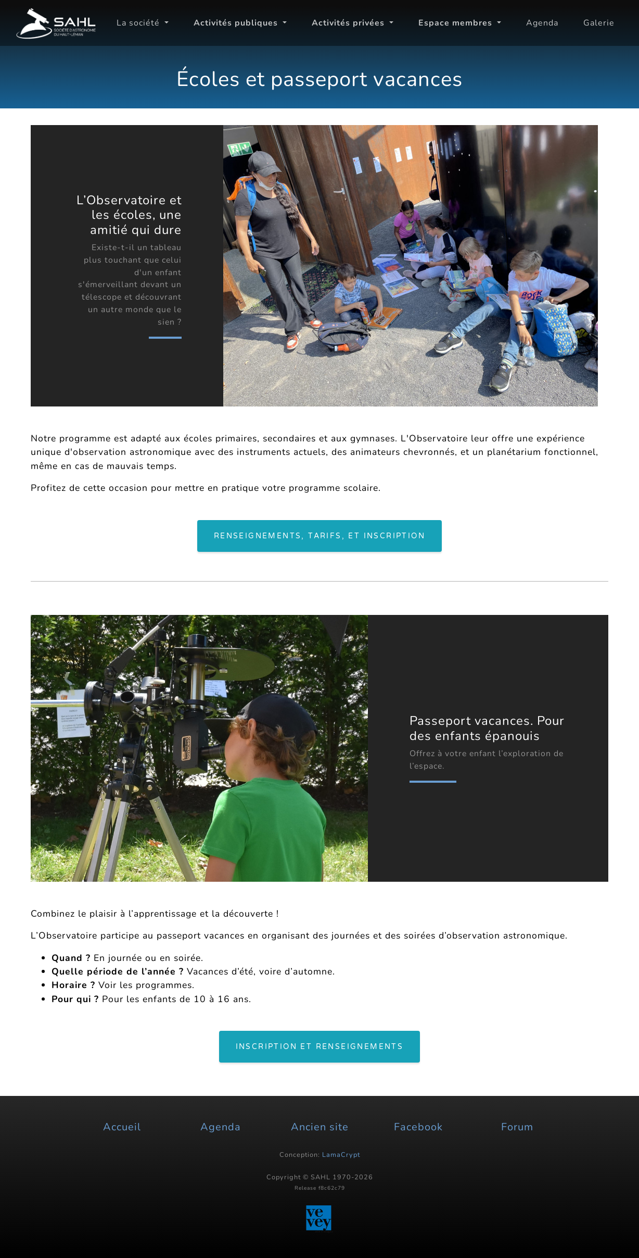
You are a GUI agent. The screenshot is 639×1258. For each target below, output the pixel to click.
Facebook (418, 1127)
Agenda (542, 23)
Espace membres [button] (456, 23)
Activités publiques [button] (237, 23)
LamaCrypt (341, 1155)
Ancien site (320, 1127)
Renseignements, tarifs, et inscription (319, 536)
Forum (517, 1127)
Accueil (122, 1127)
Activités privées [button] (349, 23)
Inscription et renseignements (320, 1046)
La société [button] (139, 23)
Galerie (599, 23)
